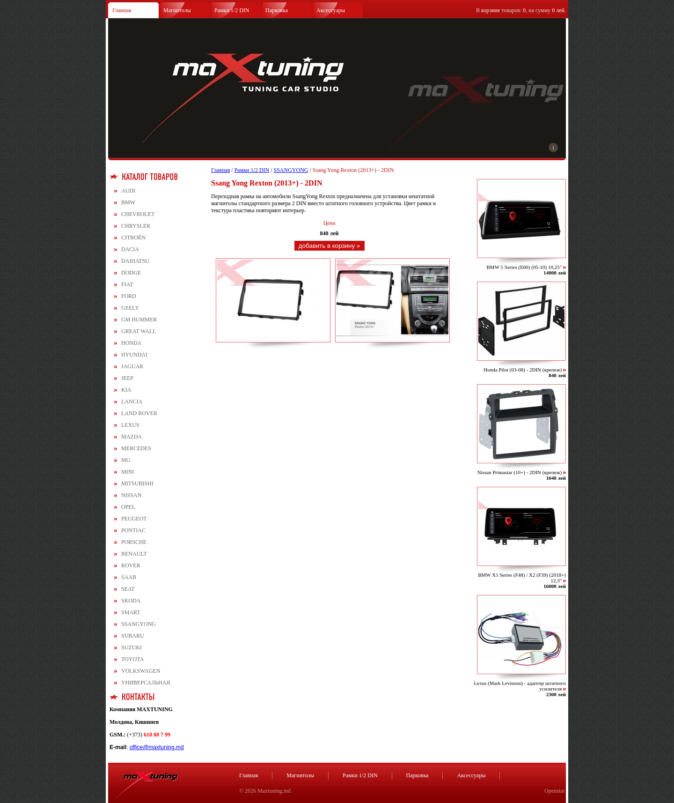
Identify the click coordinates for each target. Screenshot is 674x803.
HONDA (131, 343)
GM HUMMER (139, 319)
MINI (127, 471)
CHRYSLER (135, 226)
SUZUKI (131, 647)
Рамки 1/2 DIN (231, 10)
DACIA (130, 249)
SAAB (128, 577)
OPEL (128, 507)
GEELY (130, 308)
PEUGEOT (134, 518)
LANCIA (131, 401)
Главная (121, 10)
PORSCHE (134, 542)
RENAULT (134, 553)
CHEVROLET (137, 214)
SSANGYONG (138, 624)
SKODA (130, 600)
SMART (130, 612)
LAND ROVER (139, 413)
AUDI (128, 190)
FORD (128, 296)
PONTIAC (133, 530)
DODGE (131, 272)
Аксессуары (330, 10)
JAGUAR (132, 366)
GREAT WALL (138, 331)
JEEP (127, 378)
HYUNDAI (134, 354)
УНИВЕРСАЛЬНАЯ (145, 682)
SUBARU (132, 635)
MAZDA (131, 436)
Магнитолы (177, 10)
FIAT (127, 284)
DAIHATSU (135, 261)
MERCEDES (136, 448)
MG (125, 460)
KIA (126, 390)
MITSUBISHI (137, 483)
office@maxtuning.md (157, 747)
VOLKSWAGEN (140, 671)
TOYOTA (132, 659)
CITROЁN (133, 237)
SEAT (128, 589)
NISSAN (131, 495)
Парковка (276, 10)
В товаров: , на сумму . (521, 10)
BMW (128, 202)
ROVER (130, 565)
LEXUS (130, 425)
